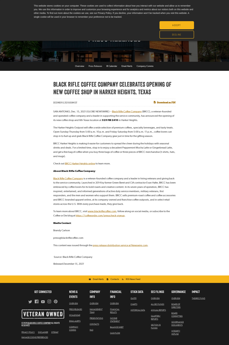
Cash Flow (115, 333)
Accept (176, 25)
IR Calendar (111, 66)
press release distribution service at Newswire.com (120, 245)
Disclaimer (43, 332)
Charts (134, 304)
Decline (176, 34)
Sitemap (54, 332)
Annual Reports (158, 310)
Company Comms (145, 66)
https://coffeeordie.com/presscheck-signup (100, 215)
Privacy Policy (28, 332)
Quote (133, 298)
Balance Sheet (117, 327)
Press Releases (95, 66)
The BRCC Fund (198, 298)
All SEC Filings (157, 304)
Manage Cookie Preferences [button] (34, 337)
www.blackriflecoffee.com (102, 211)
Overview (79, 66)
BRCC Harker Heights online (80, 163)
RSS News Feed (133, 279)
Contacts (115, 279)
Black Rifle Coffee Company (127, 111)
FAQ (91, 330)
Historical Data (138, 310)
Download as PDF (164, 102)
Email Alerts (126, 66)
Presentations (96, 318)
